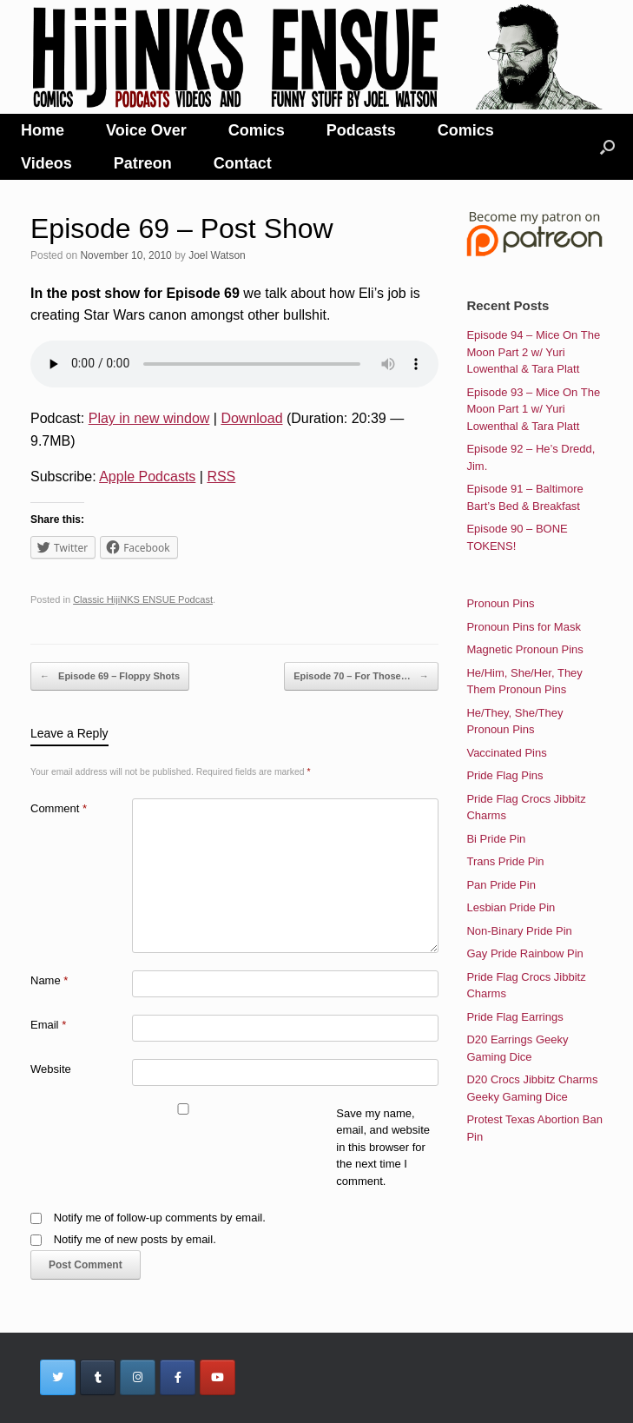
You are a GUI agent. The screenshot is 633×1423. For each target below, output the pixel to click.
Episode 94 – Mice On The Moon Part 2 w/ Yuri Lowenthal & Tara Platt (533, 351)
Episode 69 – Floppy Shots (110, 676)
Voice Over (146, 130)
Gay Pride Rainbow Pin (524, 953)
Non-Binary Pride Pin (518, 930)
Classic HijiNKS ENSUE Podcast (143, 599)
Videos (46, 163)
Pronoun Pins (500, 603)
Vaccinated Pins (506, 752)
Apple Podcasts (147, 476)
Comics (256, 130)
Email (48, 1024)
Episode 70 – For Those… (361, 676)
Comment (58, 808)
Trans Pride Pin (505, 861)
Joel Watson (217, 255)
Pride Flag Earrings (514, 1016)
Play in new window (149, 418)
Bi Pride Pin (495, 838)
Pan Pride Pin (501, 884)
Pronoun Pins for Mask (523, 626)
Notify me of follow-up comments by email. (160, 1217)
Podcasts (361, 130)
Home (42, 130)
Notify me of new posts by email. (135, 1239)
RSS (221, 476)
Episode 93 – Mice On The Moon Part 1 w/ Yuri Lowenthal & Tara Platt (533, 409)
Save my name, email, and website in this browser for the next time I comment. (383, 1147)
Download (251, 418)
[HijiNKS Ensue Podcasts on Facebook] (177, 1377)
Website (50, 1069)
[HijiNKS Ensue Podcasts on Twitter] (58, 1377)
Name (49, 980)
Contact (243, 163)
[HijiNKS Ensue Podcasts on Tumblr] (97, 1377)
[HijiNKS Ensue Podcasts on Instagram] (137, 1377)
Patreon (143, 163)
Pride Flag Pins (504, 775)
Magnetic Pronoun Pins (524, 649)
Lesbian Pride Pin (510, 907)
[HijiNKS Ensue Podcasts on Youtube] (217, 1377)
